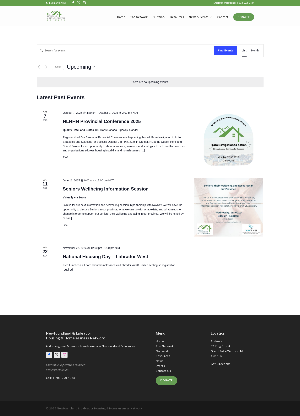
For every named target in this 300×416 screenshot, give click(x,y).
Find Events (225, 50)
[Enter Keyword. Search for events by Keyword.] (125, 50)
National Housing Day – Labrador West (105, 256)
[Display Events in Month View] (255, 50)
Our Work (159, 17)
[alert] (150, 82)
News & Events (198, 17)
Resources (177, 17)
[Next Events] (46, 67)
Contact (222, 17)
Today (58, 66)
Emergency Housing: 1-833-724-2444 (234, 3)
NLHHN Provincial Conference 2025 (102, 121)
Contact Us (163, 371)
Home (121, 17)
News (159, 361)
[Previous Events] (39, 67)
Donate (243, 17)
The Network (139, 17)
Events (160, 366)
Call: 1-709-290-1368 (60, 378)
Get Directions (221, 364)
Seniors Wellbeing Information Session (106, 188)
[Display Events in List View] (244, 50)
